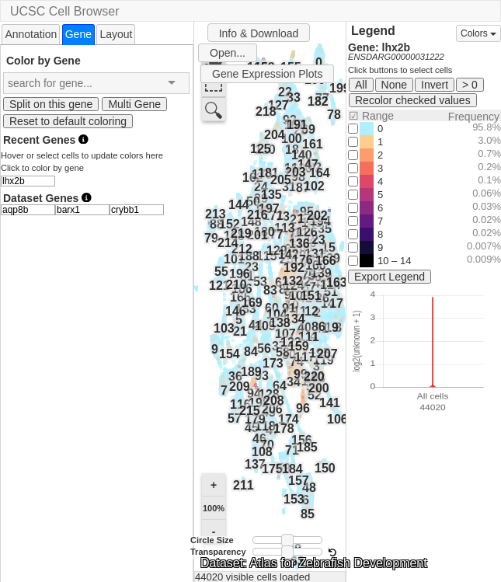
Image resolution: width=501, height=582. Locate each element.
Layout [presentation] (115, 34)
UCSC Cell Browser (64, 11)
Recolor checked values (413, 100)
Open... (227, 53)
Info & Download (259, 33)
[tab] (31, 34)
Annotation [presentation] (31, 34)
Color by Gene (43, 60)
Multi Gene (134, 104)
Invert (434, 84)
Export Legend (389, 276)
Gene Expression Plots (267, 74)
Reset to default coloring (68, 121)
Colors (478, 33)
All (361, 84)
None (394, 84)
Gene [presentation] (78, 34)
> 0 (470, 84)
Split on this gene (50, 104)
